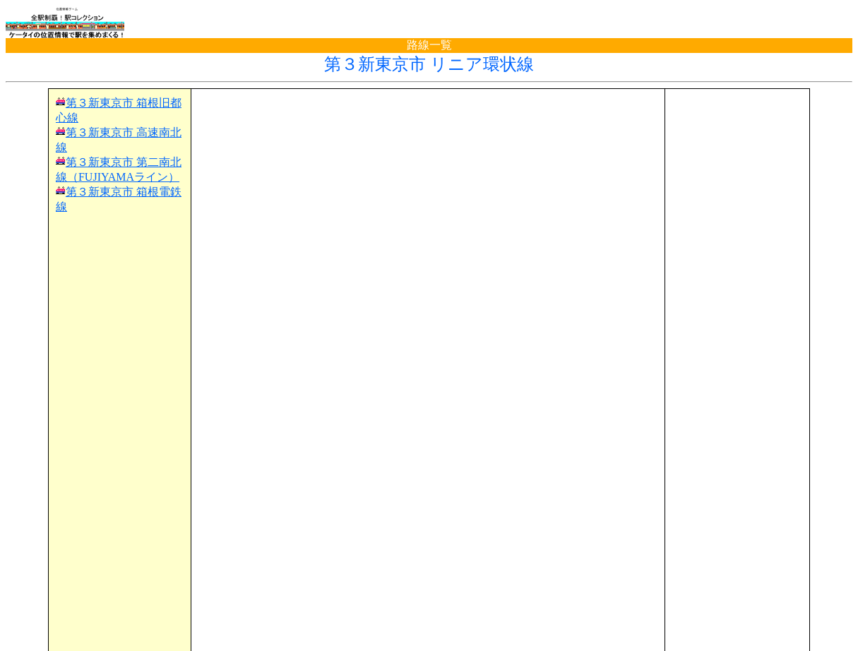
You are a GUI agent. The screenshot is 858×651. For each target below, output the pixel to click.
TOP (29, 611)
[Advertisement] (428, 117)
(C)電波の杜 (429, 637)
